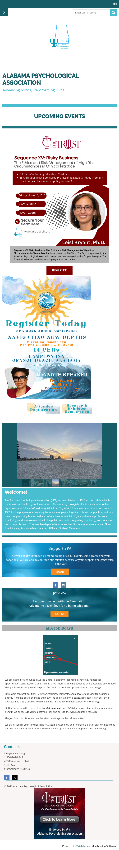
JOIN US (59, 613)
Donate (60, 571)
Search (113, 12)
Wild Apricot (83, 845)
